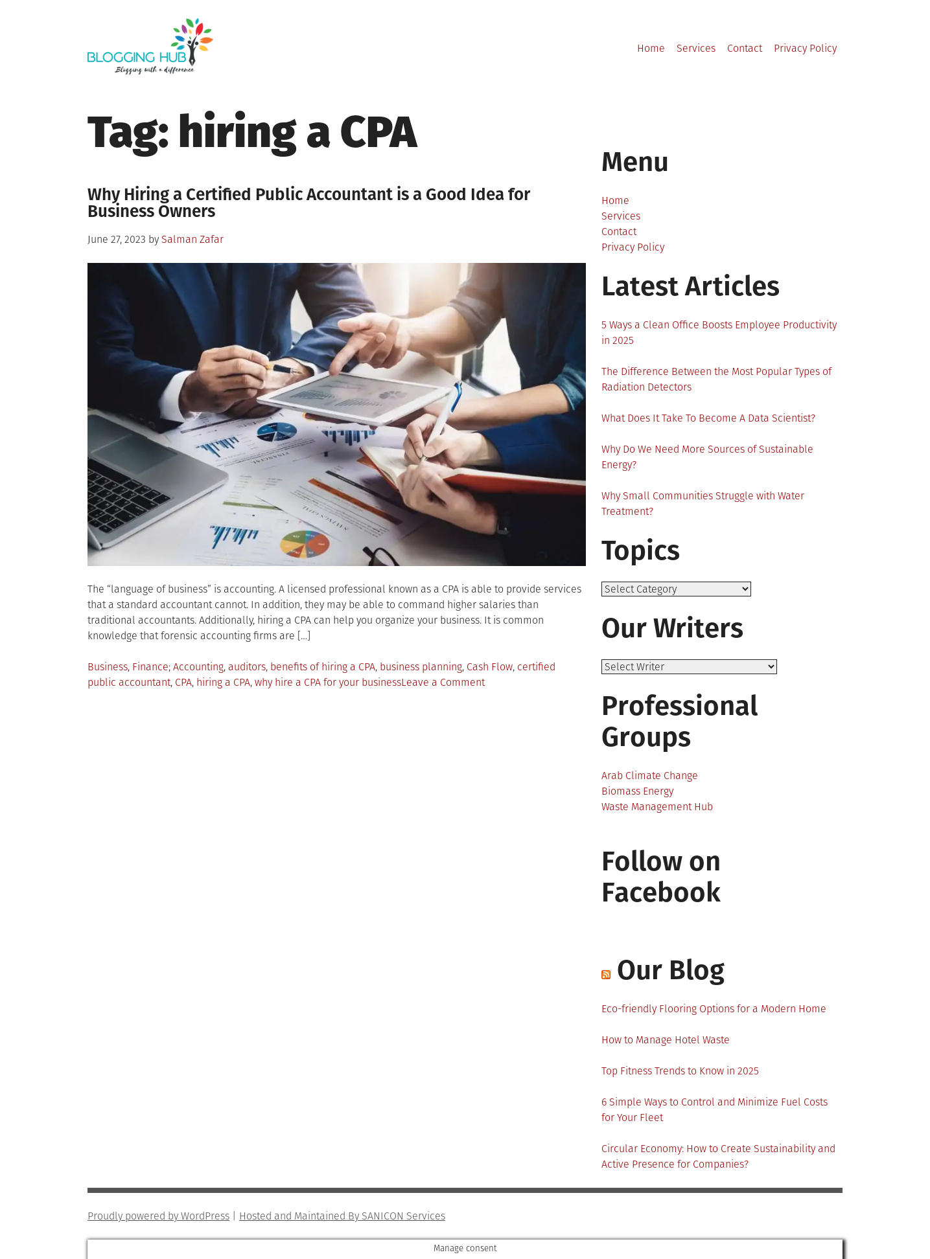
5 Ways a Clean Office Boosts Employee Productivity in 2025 (719, 332)
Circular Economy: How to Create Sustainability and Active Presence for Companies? (718, 1156)
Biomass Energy (637, 791)
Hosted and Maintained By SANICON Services (342, 1216)
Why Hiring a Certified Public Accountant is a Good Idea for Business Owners (308, 203)
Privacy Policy (805, 48)
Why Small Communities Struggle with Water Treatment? (702, 503)
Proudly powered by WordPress (158, 1216)
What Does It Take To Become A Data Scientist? (708, 418)
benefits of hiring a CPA (322, 667)
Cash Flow (490, 667)
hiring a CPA (223, 682)
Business (107, 667)
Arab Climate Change (649, 775)
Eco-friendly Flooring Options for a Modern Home (713, 1009)
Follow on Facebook (661, 877)
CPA (183, 682)
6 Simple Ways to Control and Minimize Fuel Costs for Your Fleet (714, 1110)
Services (696, 48)
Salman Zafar (192, 239)
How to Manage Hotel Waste (665, 1040)
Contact (744, 48)
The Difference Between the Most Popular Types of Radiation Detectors (716, 379)
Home (651, 48)
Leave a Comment (443, 682)
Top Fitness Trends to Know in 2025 (680, 1071)
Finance (150, 667)
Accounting (198, 667)
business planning (421, 667)
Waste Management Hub (657, 806)
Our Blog (671, 970)
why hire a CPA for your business (328, 682)
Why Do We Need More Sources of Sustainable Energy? (707, 457)
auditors (247, 667)
